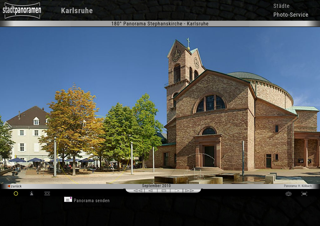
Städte (281, 6)
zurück (15, 186)
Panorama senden (87, 200)
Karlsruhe (77, 10)
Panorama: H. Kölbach (298, 186)
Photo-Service (290, 14)
